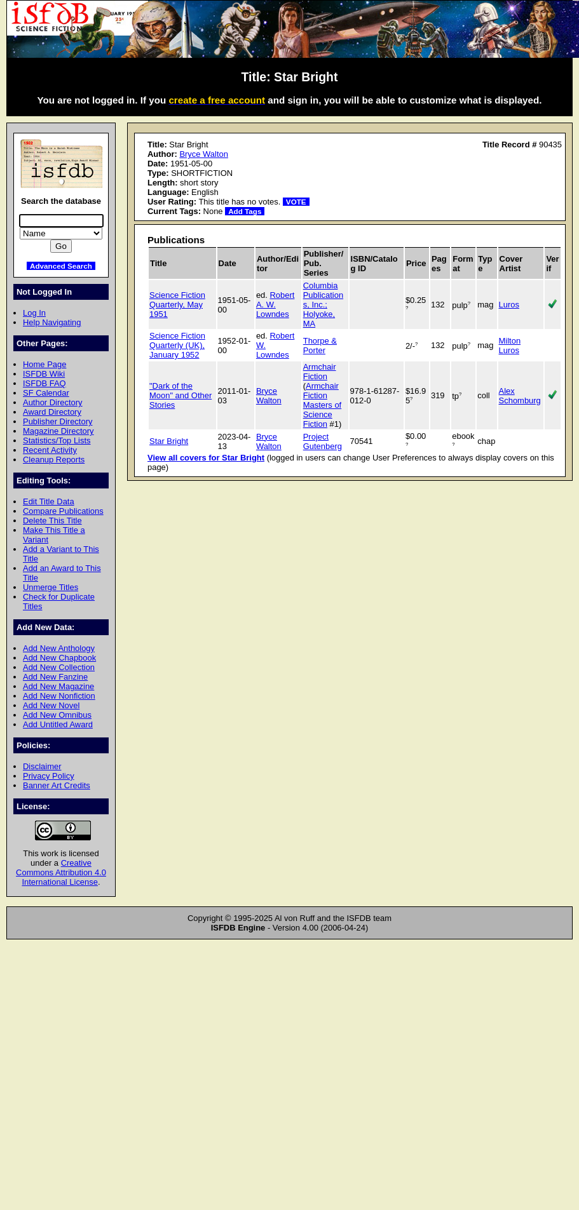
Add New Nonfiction (59, 696)
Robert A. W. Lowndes (275, 304)
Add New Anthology (59, 648)
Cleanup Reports (54, 459)
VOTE (296, 202)
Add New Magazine (58, 686)
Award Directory (52, 412)
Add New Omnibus (57, 715)
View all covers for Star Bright (205, 457)
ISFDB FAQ (44, 383)
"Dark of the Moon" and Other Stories (180, 395)
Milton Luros (510, 345)
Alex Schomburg (520, 395)
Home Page (44, 364)
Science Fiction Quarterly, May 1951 (177, 304)
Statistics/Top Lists (57, 440)
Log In (34, 313)
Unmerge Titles (50, 587)
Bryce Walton (203, 154)
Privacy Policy (48, 776)
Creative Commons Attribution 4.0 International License (61, 872)
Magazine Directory (58, 431)
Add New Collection (59, 667)
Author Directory (53, 402)
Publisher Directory (57, 421)
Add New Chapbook (59, 657)
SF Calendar (46, 393)
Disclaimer (42, 766)
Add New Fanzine (55, 677)
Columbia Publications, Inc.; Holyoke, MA (323, 304)
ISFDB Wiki (44, 374)
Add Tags (244, 211)
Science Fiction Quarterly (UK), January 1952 (177, 345)
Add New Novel (51, 705)
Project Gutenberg (322, 441)
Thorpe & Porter (320, 345)
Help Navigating (52, 322)
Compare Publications (63, 511)
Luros (509, 304)
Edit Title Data (48, 501)
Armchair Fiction (319, 371)
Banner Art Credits (56, 785)
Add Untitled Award (58, 724)
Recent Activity (50, 450)
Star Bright (168, 441)
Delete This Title (52, 520)
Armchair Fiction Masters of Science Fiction (322, 405)
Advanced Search (61, 266)
